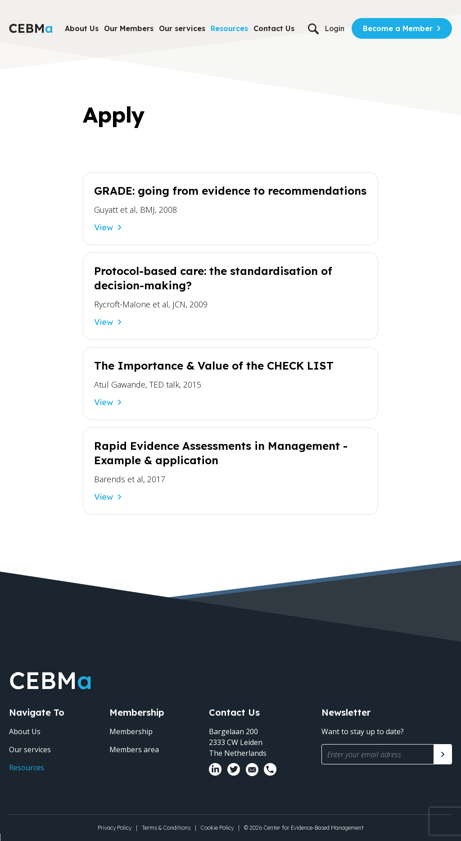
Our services (182, 28)
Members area (134, 749)
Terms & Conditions (166, 827)
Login (334, 28)
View (103, 227)
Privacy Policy (114, 827)
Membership (131, 731)
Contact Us (273, 28)
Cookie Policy (217, 827)
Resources (229, 28)
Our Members (129, 28)
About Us (82, 28)
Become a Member (398, 28)
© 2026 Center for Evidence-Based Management (304, 827)
